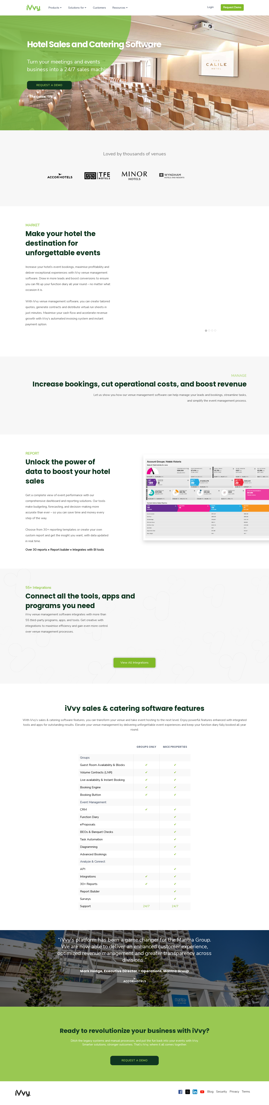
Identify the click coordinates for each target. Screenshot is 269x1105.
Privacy (234, 1092)
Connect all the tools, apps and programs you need (78, 601)
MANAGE (239, 375)
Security (221, 1092)
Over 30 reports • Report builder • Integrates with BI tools (64, 549)
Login (210, 7)
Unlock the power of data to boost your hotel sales (67, 471)
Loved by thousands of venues (134, 154)
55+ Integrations (38, 587)
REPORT (32, 453)
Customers (99, 8)
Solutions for (77, 8)
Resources (120, 8)
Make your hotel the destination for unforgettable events (63, 243)
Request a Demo (49, 85)
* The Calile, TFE (40, 97)
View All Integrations (134, 663)
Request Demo (232, 7)
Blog (210, 1092)
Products (55, 8)
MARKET (32, 225)
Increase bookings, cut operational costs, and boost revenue (140, 384)
